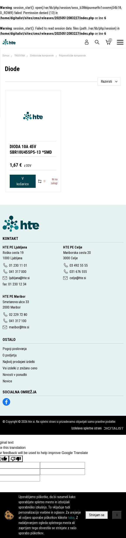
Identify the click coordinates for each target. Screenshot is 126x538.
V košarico (23, 181)
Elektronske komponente (42, 55)
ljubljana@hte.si (19, 278)
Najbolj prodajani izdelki (19, 362)
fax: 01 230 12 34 (14, 284)
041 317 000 (17, 272)
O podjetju (10, 355)
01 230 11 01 (18, 265)
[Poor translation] (16, 459)
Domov (6, 55)
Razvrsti (106, 81)
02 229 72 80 (18, 315)
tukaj (71, 518)
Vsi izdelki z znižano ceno (20, 368)
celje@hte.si (78, 278)
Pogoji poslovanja (15, 349)
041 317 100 (17, 321)
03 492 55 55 (79, 265)
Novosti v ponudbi (15, 375)
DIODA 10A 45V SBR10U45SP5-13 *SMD (31, 149)
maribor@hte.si (19, 327)
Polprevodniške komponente (72, 55)
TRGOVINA (19, 55)
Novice (7, 381)
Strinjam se (96, 515)
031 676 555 (78, 272)
